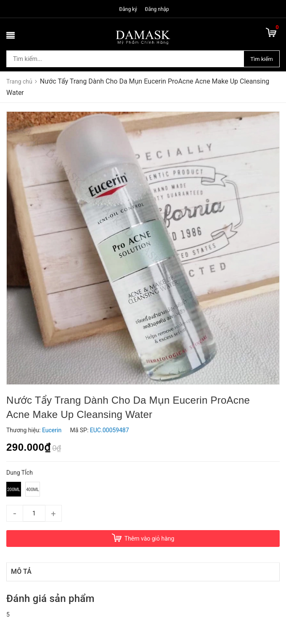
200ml (13, 489)
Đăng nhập (157, 9)
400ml (32, 489)
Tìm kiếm (261, 59)
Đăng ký (128, 9)
